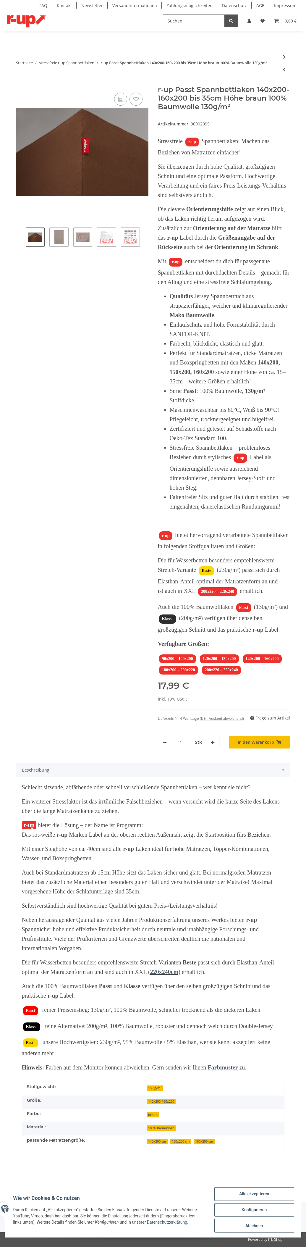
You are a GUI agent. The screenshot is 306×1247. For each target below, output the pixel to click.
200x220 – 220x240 (217, 591)
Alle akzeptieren (253, 1195)
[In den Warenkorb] (259, 742)
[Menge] (181, 742)
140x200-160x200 (161, 1101)
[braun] (153, 1114)
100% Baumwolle (161, 1128)
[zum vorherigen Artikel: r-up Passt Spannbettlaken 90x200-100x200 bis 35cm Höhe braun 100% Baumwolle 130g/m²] (284, 69)
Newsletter (92, 5)
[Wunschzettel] (262, 21)
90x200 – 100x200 (177, 658)
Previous (21, 238)
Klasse (168, 619)
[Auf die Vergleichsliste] (120, 99)
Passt (243, 607)
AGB (260, 5)
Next (145, 238)
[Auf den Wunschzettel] (136, 99)
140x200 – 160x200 (262, 658)
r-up (192, 142)
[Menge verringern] (164, 742)
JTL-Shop (275, 1239)
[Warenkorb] (285, 21)
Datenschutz (234, 5)
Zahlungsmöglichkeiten (189, 5)
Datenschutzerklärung (168, 1223)
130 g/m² (155, 1088)
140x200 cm (157, 1141)
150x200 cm (181, 1141)
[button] (249, 21)
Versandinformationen (134, 5)
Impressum (285, 5)
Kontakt (64, 5)
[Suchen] (194, 20)
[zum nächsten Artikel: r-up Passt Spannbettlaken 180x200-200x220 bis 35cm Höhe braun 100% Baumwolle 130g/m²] (284, 56)
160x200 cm (204, 1141)
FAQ (43, 5)
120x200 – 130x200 (219, 658)
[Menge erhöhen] (212, 742)
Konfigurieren (252, 1210)
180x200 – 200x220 (178, 670)
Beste (206, 570)
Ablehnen (252, 1226)
